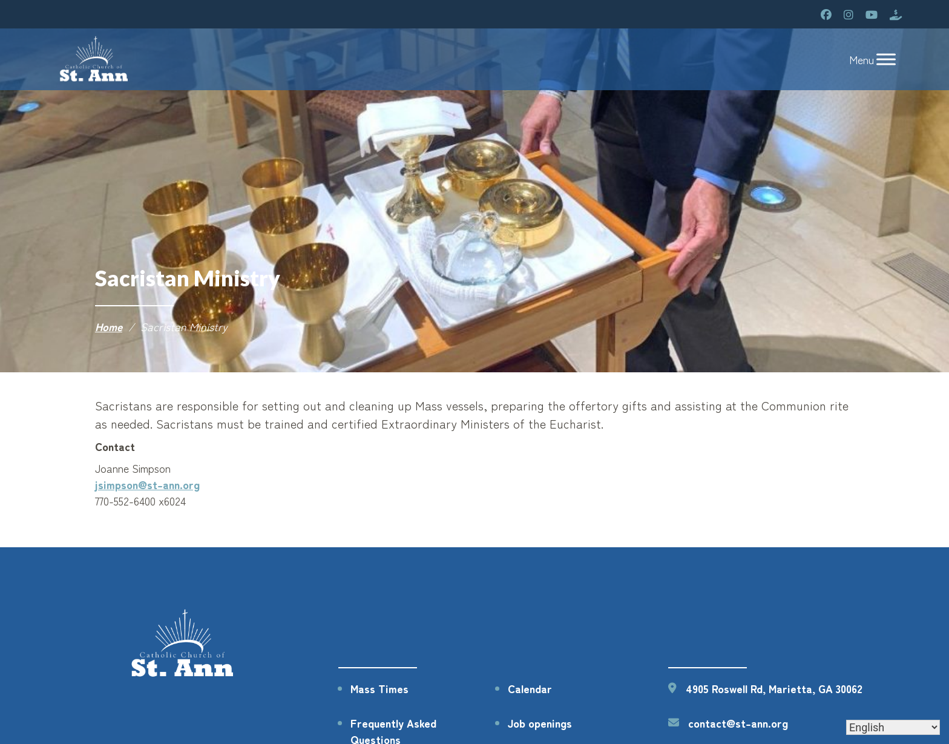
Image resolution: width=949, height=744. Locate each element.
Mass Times (379, 688)
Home (108, 326)
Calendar (530, 688)
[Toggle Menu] (886, 59)
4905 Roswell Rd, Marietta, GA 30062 (774, 688)
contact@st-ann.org (738, 723)
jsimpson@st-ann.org (147, 484)
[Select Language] (893, 727)
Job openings (540, 723)
